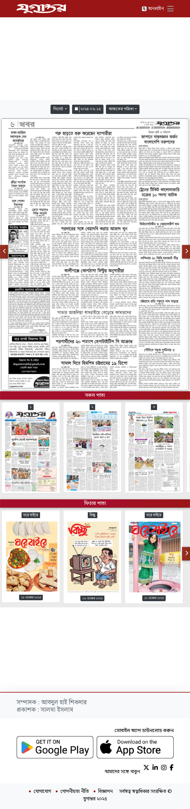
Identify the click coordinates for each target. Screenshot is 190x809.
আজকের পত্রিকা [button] (121, 109)
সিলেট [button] (58, 109)
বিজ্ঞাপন (105, 791)
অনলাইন (153, 9)
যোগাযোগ (42, 791)
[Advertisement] (95, 58)
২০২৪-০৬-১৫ (88, 109)
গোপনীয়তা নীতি (74, 791)
